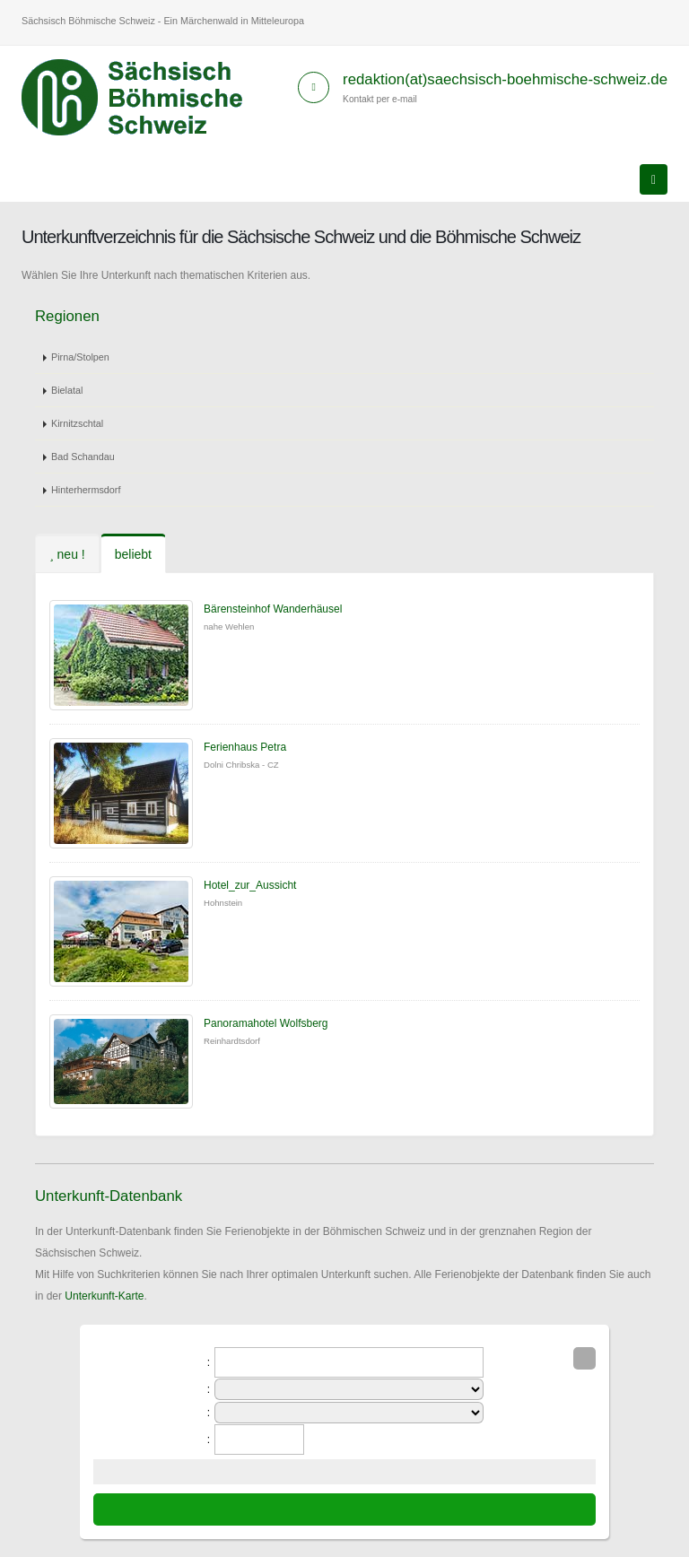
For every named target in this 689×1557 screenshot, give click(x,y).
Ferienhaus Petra (245, 747)
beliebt (133, 554)
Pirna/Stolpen (80, 357)
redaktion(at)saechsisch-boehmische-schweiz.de (505, 79)
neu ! (67, 554)
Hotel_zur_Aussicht (250, 885)
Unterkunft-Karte (104, 1296)
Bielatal (67, 390)
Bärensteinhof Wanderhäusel (273, 609)
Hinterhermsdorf (85, 489)
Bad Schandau (83, 456)
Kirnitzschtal (77, 423)
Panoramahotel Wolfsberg (266, 1023)
